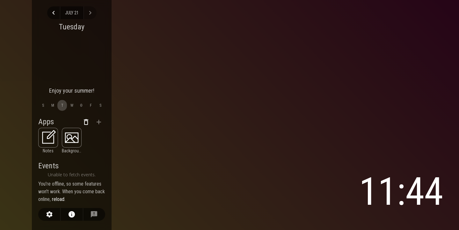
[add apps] (98, 122)
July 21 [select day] (72, 12)
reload (58, 199)
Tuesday (71, 26)
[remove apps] (86, 122)
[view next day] (90, 12)
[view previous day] (53, 12)
